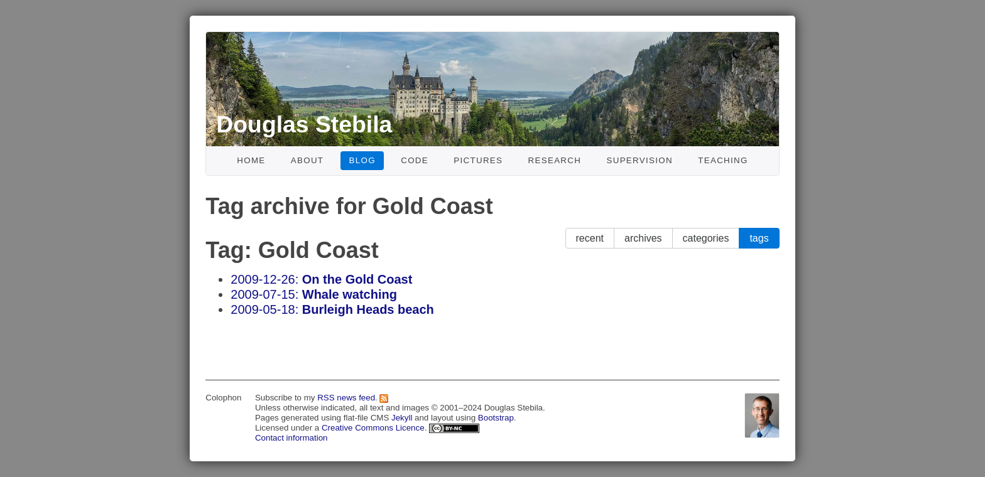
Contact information (291, 437)
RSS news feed (346, 397)
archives (643, 238)
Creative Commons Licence (373, 427)
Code (414, 160)
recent (590, 238)
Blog (362, 160)
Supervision (639, 160)
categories (706, 238)
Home (251, 160)
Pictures (478, 160)
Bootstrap (496, 417)
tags (758, 238)
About (307, 160)
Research (555, 160)
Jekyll (401, 417)
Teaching (723, 160)
